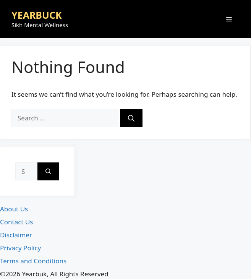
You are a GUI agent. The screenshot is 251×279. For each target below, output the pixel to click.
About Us (14, 208)
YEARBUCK (36, 14)
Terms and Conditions (33, 260)
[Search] (131, 118)
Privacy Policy (20, 247)
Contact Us (16, 221)
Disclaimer (16, 234)
